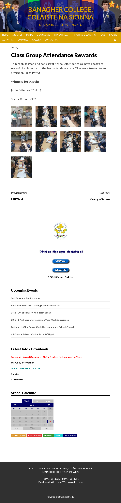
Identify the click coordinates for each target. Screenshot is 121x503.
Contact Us (51, 40)
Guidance (23, 40)
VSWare (60, 261)
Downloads (43, 35)
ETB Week (17, 199)
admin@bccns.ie (53, 482)
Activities (8, 40)
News (102, 35)
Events (58, 435)
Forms (29, 35)
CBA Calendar (61, 35)
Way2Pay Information (22, 362)
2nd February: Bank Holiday (25, 298)
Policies (15, 374)
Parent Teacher (18, 435)
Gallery (36, 40)
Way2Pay (61, 269)
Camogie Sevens (100, 199)
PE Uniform (17, 379)
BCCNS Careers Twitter (60, 277)
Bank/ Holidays (34, 435)
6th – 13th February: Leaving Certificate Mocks (35, 305)
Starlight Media (66, 496)
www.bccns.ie (75, 482)
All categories (70, 435)
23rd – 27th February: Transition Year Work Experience (40, 319)
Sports (113, 35)
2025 (17, 428)
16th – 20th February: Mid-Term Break (31, 312)
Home (5, 35)
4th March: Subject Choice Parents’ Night (32, 334)
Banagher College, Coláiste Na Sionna (60, 13)
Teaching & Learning (84, 35)
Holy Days (48, 435)
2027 (47, 428)
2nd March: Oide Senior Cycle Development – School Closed (42, 327)
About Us (17, 35)
